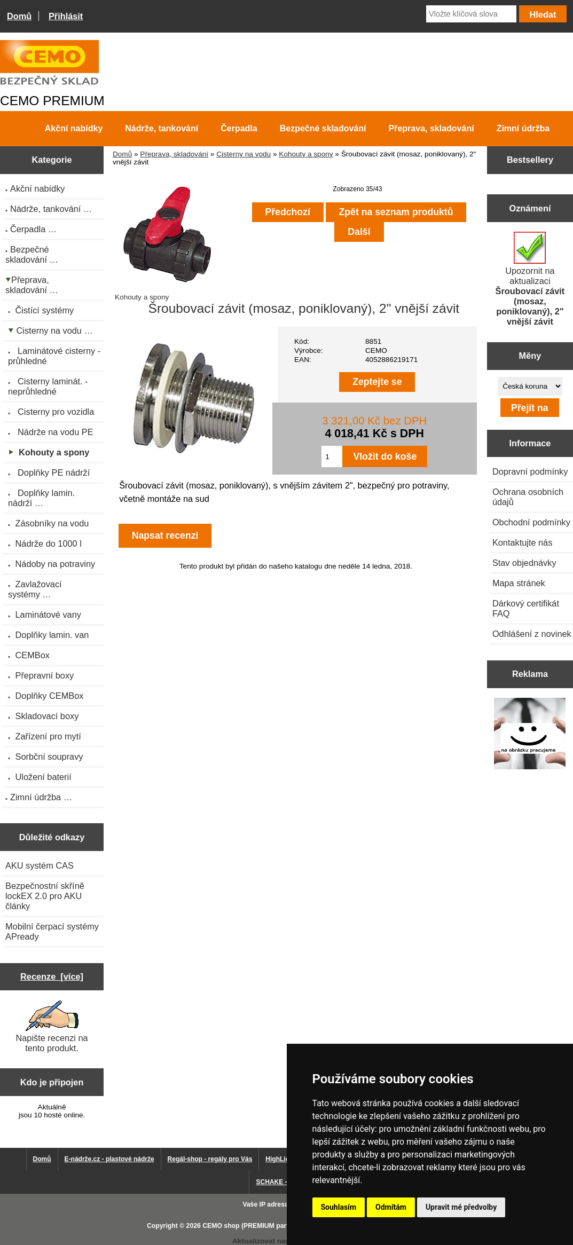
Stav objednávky (524, 563)
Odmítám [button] (390, 1207)
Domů (19, 16)
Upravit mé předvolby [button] (461, 1207)
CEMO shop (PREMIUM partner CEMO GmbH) (272, 1226)
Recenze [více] (51, 976)
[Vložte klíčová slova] (471, 13)
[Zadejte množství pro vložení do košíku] (331, 456)
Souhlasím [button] (339, 1207)
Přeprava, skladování (174, 154)
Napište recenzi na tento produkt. (51, 1026)
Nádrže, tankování (161, 128)
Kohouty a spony (306, 154)
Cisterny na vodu (243, 154)
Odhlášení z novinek (531, 634)
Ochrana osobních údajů (527, 497)
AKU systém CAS (39, 865)
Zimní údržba (523, 128)
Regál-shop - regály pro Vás (210, 1159)
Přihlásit (66, 16)
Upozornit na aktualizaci (530, 279)
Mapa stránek (518, 583)
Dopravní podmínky (530, 471)
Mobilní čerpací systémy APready (52, 931)
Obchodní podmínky (531, 522)
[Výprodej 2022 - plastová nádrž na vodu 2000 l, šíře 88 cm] (530, 734)
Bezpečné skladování (323, 128)
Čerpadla (239, 128)
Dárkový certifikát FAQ (525, 608)
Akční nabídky (74, 128)
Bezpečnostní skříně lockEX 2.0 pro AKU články (44, 896)
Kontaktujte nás (522, 542)
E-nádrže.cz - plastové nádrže (109, 1159)
